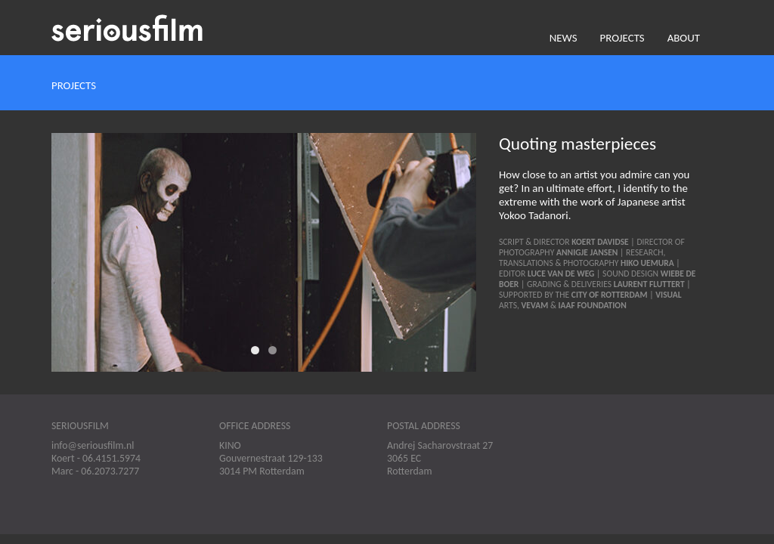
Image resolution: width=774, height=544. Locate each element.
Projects (622, 38)
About (683, 38)
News (563, 38)
